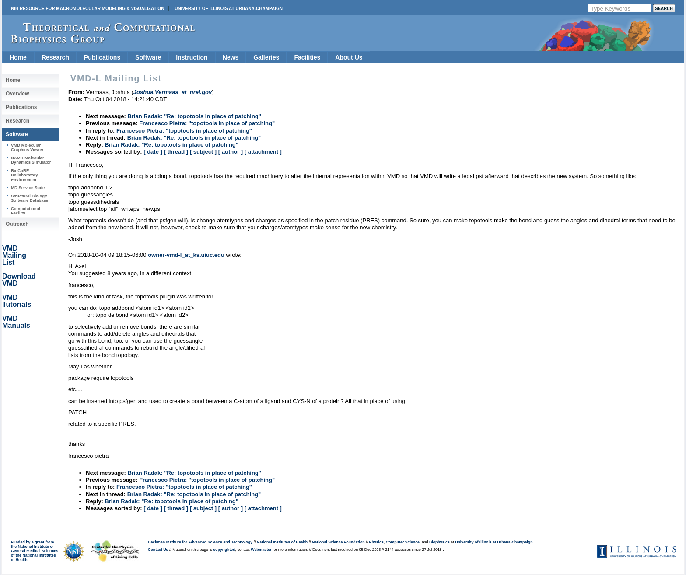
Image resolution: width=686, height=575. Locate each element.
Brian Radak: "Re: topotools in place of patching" (194, 116)
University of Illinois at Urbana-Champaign (229, 8)
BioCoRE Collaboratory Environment (24, 175)
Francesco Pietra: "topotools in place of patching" (207, 123)
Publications (102, 57)
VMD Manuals (16, 322)
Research (55, 57)
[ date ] (153, 151)
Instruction (191, 57)
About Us (348, 57)
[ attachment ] (263, 151)
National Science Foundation (338, 542)
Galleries (266, 57)
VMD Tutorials (16, 301)
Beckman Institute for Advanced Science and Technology (200, 542)
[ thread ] (176, 151)
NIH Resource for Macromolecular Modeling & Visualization (87, 8)
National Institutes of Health (282, 542)
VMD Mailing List (14, 255)
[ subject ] (203, 151)
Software (148, 57)
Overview (17, 94)
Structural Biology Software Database (29, 198)
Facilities (307, 57)
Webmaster (261, 549)
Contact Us (158, 549)
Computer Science (403, 542)
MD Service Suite (28, 187)
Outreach (17, 224)
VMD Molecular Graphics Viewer (27, 147)
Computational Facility (25, 210)
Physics (376, 542)
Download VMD (18, 280)
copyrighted (224, 549)
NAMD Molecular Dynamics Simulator (31, 160)
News (231, 57)
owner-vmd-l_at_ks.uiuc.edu (186, 255)
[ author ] (230, 151)
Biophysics (439, 542)
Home (18, 57)
